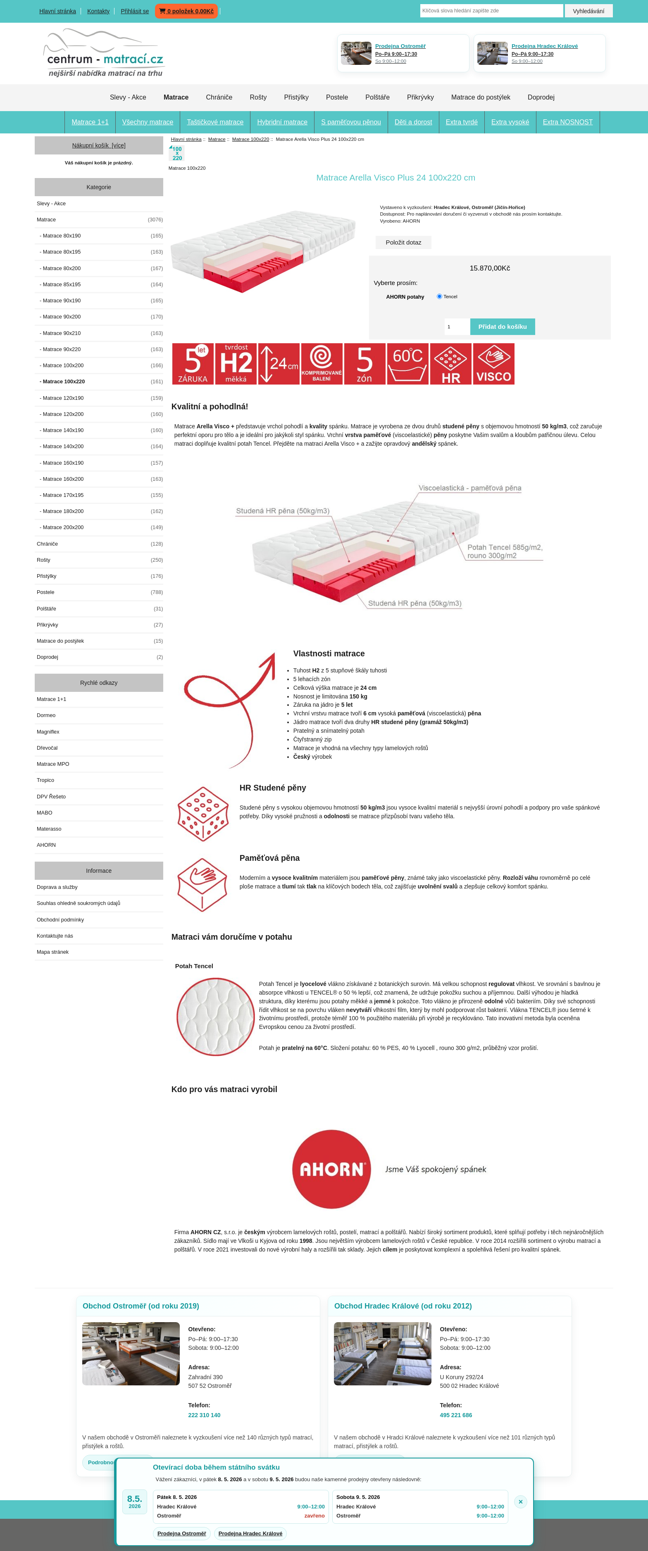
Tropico (45, 780)
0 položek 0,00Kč (186, 11)
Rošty (258, 97)
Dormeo (46, 715)
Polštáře (377, 97)
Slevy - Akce (128, 97)
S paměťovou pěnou (351, 122)
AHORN (46, 845)
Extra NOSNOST (568, 122)
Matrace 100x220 (250, 139)
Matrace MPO (53, 764)
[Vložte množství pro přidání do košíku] (457, 326)
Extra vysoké (510, 122)
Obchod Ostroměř (141, 1306)
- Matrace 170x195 (100, 495)
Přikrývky (420, 97)
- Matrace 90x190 (100, 300)
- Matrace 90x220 (100, 349)
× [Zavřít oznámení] (521, 1502)
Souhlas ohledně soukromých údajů (78, 903)
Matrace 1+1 (89, 122)
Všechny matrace (148, 122)
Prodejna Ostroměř (181, 1533)
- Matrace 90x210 (100, 333)
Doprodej (541, 97)
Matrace (217, 139)
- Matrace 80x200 (100, 268)
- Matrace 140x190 (100, 430)
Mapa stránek (53, 952)
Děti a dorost (413, 122)
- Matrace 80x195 (100, 252)
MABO (44, 813)
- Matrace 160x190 (100, 463)
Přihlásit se (135, 11)
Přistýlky (296, 97)
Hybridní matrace (282, 122)
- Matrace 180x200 (100, 511)
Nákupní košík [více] (99, 145)
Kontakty (98, 11)
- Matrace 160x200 (100, 479)
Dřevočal (47, 748)
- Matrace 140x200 (100, 446)
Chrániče (219, 97)
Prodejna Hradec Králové (251, 1533)
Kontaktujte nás (55, 936)
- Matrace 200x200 (100, 527)
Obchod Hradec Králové (403, 1306)
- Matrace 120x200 (100, 414)
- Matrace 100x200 (100, 365)
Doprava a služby (57, 887)
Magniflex (48, 732)
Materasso (49, 829)
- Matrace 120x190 (100, 398)
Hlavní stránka (57, 11)
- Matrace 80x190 (100, 236)
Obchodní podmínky (60, 920)
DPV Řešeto (51, 796)
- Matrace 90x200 (100, 317)
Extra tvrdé (462, 122)
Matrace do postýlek (480, 97)
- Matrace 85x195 (100, 284)
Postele (337, 97)
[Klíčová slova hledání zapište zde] (491, 10)
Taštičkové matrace (215, 122)
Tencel (450, 296)
